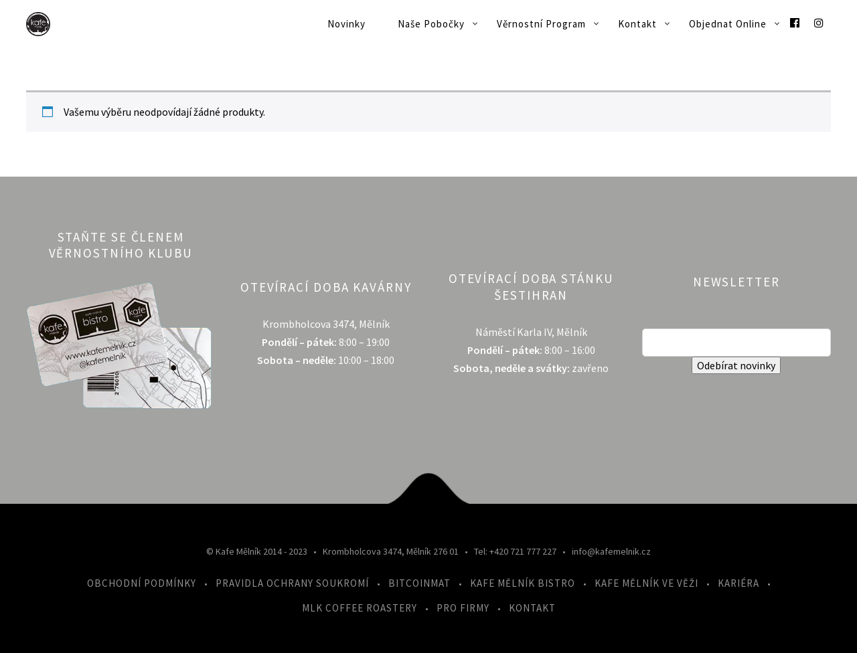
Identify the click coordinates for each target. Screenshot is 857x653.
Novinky (346, 23)
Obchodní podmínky (141, 583)
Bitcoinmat (419, 583)
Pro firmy (463, 607)
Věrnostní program (541, 23)
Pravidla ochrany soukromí (292, 583)
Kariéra (738, 583)
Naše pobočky (431, 23)
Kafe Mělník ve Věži (646, 583)
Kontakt (637, 23)
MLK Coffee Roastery (359, 607)
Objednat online (728, 23)
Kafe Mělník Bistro (522, 583)
